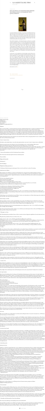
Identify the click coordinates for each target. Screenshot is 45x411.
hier (17, 66)
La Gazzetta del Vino (21, 3)
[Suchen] (34, 2)
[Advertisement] (22, 107)
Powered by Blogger (22, 408)
